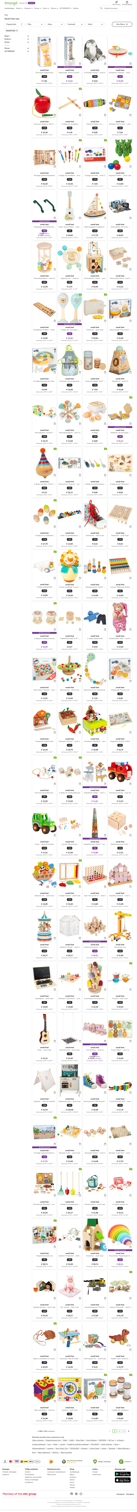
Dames (7, 44)
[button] (127, 3)
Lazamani (50, 1450)
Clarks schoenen (38, 1442)
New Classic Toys (62, 1450)
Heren (72, 1484)
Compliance (29, 1484)
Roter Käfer (80, 1442)
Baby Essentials (66, 1454)
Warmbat (112, 1450)
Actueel (95, 1474)
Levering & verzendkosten (56, 1474)
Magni (55, 1446)
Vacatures (6, 1477)
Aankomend (96, 1477)
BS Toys (111, 1442)
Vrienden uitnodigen (10, 1474)
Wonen (7, 50)
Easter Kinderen (106, 1446)
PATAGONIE (74, 1450)
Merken (72, 1490)
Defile (65, 1442)
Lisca (49, 1446)
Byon (34, 1454)
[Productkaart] (44, 62)
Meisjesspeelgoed (38, 1450)
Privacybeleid (29, 1477)
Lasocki (62, 1446)
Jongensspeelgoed (38, 1446)
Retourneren (51, 1477)
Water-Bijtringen (123, 1450)
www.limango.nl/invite (79, 1508)
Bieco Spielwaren (44, 1454)
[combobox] (115, 9)
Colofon (28, 1474)
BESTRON (102, 1442)
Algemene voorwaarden (33, 1479)
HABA (71, 1442)
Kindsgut (84, 1450)
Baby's (7, 38)
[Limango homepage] (11, 3)
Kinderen (8, 41)
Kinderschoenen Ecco (53, 1442)
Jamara (103, 1450)
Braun (116, 1446)
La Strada (120, 1442)
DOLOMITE (95, 1446)
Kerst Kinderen (91, 1442)
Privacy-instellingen (32, 1482)
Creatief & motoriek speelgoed (78, 1446)
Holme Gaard (94, 1450)
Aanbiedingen (75, 1474)
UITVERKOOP (10, 53)
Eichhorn (55, 1454)
